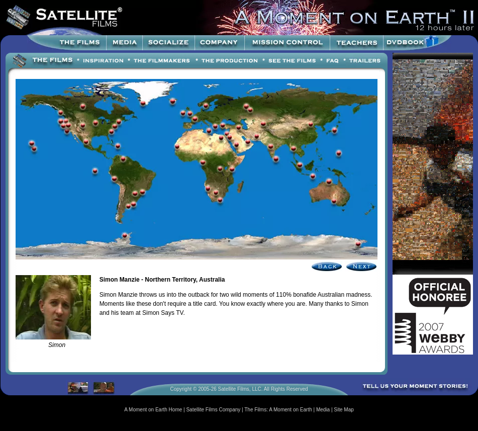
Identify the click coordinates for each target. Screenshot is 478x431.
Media (323, 409)
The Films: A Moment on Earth (278, 409)
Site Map (343, 409)
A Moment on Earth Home (153, 409)
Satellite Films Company (213, 409)
